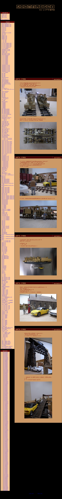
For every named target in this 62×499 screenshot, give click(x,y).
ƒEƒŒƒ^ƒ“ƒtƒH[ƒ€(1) (5, 124)
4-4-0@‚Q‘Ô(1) (4, 251)
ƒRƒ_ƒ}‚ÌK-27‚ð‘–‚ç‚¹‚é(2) (6, 278)
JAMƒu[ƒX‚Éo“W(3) (6, 190)
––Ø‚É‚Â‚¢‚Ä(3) (5, 334)
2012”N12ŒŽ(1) (5, 449)
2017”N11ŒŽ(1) (5, 402)
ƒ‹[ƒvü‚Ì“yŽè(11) (5, 48)
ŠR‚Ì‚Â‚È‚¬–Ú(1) (4, 194)
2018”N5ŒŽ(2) (5, 398)
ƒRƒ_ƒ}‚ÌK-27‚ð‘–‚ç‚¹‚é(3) (6, 277)
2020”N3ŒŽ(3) (5, 378)
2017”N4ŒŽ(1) (5, 407)
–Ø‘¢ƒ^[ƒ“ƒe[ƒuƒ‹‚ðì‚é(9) (7, 144)
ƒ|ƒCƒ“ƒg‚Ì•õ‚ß (5, 330)
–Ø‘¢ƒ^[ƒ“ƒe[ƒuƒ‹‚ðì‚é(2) (7, 151)
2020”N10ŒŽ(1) (5, 372)
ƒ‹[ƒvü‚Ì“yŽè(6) (5, 59)
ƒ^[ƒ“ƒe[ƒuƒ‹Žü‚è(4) (5, 216)
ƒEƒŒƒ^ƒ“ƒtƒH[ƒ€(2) (5, 123)
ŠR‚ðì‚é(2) (4, 230)
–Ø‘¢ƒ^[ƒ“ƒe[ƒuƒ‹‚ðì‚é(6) (7, 147)
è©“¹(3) (3, 262)
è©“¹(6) (3, 259)
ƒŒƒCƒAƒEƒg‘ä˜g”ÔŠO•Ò (6, 344)
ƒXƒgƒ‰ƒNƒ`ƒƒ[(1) (5, 160)
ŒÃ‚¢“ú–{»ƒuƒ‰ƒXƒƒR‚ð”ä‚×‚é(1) (8, 198)
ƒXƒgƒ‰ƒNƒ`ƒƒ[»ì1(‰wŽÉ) (7, 302)
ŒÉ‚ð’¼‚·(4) (4, 242)
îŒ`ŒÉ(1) (4, 288)
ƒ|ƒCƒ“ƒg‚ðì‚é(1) (5, 116)
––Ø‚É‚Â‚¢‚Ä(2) (5, 335)
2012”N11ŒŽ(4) (5, 450)
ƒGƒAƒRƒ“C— (5, 88)
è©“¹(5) (3, 260)
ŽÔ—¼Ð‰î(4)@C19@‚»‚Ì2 (7, 327)
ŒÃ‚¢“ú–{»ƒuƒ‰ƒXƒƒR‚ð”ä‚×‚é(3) (8, 196)
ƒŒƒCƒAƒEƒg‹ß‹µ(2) (5, 81)
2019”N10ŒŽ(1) (5, 383)
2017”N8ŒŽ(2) (5, 405)
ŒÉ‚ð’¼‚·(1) (4, 245)
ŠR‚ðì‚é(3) (4, 229)
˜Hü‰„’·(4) (4, 28)
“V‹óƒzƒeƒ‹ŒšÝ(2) (5, 121)
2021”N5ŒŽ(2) (5, 364)
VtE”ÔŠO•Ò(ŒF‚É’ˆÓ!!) (7, 297)
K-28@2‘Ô (4, 283)
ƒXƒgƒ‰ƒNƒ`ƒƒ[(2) (5, 159)
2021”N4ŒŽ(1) (5, 365)
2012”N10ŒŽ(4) (5, 451)
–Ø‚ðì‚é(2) (4, 33)
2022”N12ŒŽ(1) (5, 352)
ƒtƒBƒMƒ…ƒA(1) (4, 52)
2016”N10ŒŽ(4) (5, 411)
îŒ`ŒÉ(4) (4, 104)
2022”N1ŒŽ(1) (5, 356)
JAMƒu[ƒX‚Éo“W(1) (6, 192)
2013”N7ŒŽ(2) (5, 442)
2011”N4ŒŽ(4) (5, 470)
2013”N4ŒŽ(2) (5, 445)
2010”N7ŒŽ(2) (5, 479)
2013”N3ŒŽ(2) (5, 446)
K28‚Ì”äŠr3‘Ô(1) (4, 233)
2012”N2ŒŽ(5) (5, 459)
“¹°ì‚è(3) (4, 337)
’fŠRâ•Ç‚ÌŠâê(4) (5, 125)
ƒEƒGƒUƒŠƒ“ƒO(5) (5, 199)
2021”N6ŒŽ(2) (5, 363)
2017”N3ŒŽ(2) (5, 408)
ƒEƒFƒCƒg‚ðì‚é (4, 169)
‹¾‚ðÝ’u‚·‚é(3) (4, 127)
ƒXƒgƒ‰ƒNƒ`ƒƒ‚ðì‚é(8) (6, 50)
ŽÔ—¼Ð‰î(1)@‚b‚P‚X (6, 343)
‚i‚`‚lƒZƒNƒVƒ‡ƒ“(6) (5, 161)
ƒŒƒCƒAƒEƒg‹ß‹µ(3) (5, 80)
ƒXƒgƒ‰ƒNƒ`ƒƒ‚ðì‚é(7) (6, 65)
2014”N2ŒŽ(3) (5, 436)
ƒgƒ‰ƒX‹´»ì (4, 313)
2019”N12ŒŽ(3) (5, 381)
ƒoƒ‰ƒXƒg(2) (4, 266)
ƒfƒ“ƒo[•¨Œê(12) (5, 304)
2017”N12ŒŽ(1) (5, 401)
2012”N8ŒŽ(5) (5, 453)
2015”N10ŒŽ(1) (5, 423)
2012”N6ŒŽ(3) (5, 455)
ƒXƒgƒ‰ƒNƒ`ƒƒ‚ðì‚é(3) (6, 69)
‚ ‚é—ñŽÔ (3, 100)
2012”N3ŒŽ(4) (5, 458)
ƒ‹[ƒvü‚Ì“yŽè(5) (5, 60)
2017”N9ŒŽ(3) (5, 404)
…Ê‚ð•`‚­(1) (4, 120)
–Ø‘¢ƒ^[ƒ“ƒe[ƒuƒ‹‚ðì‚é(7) (7, 146)
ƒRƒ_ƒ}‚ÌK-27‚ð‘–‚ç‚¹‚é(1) (6, 279)
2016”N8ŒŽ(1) (5, 413)
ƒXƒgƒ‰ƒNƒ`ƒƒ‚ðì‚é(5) (6, 67)
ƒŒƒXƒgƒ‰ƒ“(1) (4, 168)
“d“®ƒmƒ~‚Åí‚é (4, 255)
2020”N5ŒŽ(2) (5, 376)
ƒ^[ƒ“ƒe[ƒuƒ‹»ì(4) (6, 306)
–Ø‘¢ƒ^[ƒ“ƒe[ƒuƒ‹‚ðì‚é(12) (7, 141)
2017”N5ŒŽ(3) (5, 406)
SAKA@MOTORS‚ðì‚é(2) (6, 25)
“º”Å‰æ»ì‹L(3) (5, 291)
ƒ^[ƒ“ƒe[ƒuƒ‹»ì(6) (6, 303)
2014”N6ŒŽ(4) (5, 434)
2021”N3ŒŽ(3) (5, 366)
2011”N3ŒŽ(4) (5, 471)
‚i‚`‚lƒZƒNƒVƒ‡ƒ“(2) (5, 165)
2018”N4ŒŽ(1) (5, 399)
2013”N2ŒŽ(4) (5, 447)
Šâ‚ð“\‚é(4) (3, 221)
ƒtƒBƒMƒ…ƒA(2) (4, 51)
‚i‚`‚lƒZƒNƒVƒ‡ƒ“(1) (5, 166)
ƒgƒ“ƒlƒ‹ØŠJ (4, 170)
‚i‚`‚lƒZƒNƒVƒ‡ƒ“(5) (5, 162)
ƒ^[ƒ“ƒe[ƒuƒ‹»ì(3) (6, 307)
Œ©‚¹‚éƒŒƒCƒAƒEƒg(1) (5, 182)
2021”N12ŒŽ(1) (5, 357)
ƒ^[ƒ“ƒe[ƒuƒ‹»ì (5, 309)
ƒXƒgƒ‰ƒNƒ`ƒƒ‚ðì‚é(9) (6, 49)
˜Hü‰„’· (3, 31)
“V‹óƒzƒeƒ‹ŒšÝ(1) (5, 122)
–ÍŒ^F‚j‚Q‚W (4, 17)
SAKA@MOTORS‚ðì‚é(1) (6, 26)
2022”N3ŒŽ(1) (5, 355)
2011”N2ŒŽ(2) (5, 472)
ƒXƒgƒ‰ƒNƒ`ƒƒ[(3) (5, 158)
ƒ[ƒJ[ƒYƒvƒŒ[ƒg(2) (6, 240)
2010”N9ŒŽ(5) (5, 477)
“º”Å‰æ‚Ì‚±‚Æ (4, 326)
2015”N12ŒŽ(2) (5, 421)
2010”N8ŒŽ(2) (5, 478)
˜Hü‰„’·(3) (4, 29)
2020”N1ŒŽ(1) (5, 380)
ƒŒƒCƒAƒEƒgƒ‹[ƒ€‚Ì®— (7, 117)
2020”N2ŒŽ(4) (5, 379)
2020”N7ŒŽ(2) (5, 374)
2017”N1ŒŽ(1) (5, 409)
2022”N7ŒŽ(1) (5, 354)
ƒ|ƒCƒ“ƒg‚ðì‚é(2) (5, 115)
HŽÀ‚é (3, 211)
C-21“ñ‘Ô (3, 171)
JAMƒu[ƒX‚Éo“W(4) (6, 189)
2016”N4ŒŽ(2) (5, 418)
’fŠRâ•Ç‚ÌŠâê (4, 172)
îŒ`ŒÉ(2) (4, 106)
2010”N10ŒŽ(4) (5, 476)
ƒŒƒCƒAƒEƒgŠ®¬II (6, 23)
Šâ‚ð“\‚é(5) (3, 220)
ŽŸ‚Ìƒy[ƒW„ (40, 493)
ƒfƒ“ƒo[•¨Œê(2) (4, 324)
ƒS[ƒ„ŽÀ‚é (4, 268)
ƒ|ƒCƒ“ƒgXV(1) (5, 140)
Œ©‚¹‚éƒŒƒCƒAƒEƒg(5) (5, 113)
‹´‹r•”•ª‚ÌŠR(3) (4, 206)
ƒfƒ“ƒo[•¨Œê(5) (4, 321)
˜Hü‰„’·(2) (4, 30)
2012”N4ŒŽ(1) (5, 457)
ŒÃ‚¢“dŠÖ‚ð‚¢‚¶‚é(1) (5, 258)
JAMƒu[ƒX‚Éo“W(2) (6, 191)
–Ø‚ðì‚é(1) (4, 34)
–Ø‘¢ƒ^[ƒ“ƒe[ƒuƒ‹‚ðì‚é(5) (7, 148)
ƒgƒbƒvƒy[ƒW (4, 14)
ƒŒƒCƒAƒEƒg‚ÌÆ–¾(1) (6, 54)
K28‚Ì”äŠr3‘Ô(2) (4, 232)
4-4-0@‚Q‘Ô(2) (4, 250)
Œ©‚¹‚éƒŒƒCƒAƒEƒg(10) (6, 82)
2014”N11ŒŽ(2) (5, 429)
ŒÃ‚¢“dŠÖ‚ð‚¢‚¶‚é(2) (5, 257)
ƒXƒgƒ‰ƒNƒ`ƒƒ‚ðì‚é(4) (6, 68)
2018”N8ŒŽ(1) (5, 395)
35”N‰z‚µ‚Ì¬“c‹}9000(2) (6, 209)
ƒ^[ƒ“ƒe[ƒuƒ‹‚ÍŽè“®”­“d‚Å (6, 114)
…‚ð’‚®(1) (4, 42)
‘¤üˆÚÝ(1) (4, 253)
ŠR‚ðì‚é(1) (4, 231)
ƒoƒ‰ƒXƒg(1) (4, 267)
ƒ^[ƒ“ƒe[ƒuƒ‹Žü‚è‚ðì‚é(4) (6, 44)
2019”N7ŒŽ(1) (5, 386)
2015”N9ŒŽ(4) (5, 424)
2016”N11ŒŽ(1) (5, 410)
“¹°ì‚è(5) (4, 275)
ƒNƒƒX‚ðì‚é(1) (5, 282)
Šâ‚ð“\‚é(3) (3, 222)
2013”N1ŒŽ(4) (5, 448)
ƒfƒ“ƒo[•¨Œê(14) (5, 298)
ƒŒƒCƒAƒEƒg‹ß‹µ (5, 101)
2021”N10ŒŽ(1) (5, 359)
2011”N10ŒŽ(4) (5, 464)
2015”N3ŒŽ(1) (5, 428)
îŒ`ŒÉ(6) (4, 102)
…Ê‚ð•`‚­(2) (4, 119)
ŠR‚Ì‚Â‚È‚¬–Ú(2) (4, 193)
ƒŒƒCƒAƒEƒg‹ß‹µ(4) (5, 79)
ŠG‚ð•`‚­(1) (3, 273)
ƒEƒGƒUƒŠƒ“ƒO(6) (5, 137)
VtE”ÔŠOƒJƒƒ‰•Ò (6, 332)
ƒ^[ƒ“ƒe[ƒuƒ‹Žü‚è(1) (5, 219)
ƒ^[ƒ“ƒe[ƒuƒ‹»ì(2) (6, 308)
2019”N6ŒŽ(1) (5, 387)
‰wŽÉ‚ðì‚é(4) (4, 35)
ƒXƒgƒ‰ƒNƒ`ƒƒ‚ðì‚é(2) (6, 70)
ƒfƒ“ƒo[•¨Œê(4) (4, 322)
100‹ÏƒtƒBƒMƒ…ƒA (5, 167)
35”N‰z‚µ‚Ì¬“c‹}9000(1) (6, 210)
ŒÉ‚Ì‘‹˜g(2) (3, 176)
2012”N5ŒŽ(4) (5, 456)
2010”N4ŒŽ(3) (5, 482)
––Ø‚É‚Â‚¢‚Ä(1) (5, 336)
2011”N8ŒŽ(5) (5, 466)
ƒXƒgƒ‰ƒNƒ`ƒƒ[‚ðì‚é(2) (6, 83)
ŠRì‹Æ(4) (3, 93)
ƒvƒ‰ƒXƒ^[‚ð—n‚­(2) (5, 227)
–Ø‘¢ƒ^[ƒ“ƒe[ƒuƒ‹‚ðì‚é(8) (7, 145)
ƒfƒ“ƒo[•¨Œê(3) (4, 323)
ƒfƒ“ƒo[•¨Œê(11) (5, 310)
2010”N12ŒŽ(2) (5, 474)
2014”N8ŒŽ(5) (5, 432)
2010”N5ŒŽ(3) (5, 481)
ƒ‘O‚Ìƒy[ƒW (31, 493)
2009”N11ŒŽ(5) (5, 488)
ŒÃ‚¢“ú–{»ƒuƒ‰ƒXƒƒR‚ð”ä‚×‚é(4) (8, 195)
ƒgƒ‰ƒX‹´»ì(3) (5, 311)
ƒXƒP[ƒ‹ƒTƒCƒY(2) (5, 91)
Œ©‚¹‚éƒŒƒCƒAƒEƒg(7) (5, 111)
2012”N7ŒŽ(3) (5, 454)
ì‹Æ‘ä (3, 254)
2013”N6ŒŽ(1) (5, 443)
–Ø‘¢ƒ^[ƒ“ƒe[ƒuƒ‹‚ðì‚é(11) (7, 142)
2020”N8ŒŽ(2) (5, 373)
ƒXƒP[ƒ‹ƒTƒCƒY (5, 92)
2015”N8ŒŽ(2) (5, 425)
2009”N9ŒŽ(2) (5, 490)
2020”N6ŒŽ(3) (5, 375)
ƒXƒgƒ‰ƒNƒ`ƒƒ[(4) (5, 157)
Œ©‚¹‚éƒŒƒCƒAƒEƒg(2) (5, 181)
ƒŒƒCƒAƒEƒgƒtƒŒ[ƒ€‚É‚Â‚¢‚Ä (7, 346)
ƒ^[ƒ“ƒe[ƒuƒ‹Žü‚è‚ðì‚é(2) (6, 46)
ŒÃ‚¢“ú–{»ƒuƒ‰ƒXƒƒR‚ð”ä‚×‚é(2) (8, 197)
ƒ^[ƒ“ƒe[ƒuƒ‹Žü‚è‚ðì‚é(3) (6, 45)
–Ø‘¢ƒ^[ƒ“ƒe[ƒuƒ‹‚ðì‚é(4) (7, 149)
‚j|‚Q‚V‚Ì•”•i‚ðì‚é (5, 98)
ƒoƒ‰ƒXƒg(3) (4, 265)
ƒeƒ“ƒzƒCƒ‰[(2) (5, 214)
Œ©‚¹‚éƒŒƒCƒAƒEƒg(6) (5, 112)
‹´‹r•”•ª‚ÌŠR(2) (4, 207)
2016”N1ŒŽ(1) (5, 420)
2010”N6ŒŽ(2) (5, 480)
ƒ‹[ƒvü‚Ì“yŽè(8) (5, 57)
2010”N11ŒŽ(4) (5, 475)
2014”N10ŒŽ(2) (5, 430)
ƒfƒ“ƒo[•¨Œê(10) (5, 314)
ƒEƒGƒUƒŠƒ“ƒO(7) (5, 136)
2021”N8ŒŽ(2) (5, 361)
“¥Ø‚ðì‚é (4, 78)
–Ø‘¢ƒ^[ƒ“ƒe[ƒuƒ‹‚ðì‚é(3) (7, 150)
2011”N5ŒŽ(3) (5, 469)
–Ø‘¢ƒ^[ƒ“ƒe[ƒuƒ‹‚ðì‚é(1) (7, 152)
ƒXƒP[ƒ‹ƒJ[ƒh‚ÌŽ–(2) (6, 128)
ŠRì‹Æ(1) (3, 96)
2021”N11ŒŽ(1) (5, 358)
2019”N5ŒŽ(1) (5, 388)
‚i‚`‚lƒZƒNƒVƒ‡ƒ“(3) (5, 164)
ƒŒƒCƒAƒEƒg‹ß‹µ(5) (5, 77)
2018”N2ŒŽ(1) (5, 400)
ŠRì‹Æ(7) (3, 74)
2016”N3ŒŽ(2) (5, 419)
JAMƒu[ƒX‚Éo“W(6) (6, 187)
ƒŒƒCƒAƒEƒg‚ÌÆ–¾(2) (6, 53)
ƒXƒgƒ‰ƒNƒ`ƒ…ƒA (5, 97)
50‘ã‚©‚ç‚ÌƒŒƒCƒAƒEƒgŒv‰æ (7, 348)
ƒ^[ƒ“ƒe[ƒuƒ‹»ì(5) (6, 305)
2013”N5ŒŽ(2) (5, 444)
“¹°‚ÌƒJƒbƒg (4, 345)
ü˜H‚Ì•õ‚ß (4, 331)
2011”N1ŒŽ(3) (5, 473)
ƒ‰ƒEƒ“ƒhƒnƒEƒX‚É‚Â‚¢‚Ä (6, 328)
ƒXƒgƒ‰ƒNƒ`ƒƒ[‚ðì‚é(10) (6, 32)
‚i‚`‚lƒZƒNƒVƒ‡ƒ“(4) (5, 163)
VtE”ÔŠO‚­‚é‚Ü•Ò (5, 333)
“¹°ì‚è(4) (4, 276)
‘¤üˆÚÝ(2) (4, 252)
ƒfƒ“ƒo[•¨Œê (4, 325)
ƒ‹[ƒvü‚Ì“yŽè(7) (5, 58)
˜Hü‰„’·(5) (4, 27)
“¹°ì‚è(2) (4, 338)
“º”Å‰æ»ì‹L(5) (5, 289)
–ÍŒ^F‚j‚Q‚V (4, 16)
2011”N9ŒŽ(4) (5, 465)
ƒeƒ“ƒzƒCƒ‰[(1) (5, 215)
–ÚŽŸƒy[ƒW (4, 15)
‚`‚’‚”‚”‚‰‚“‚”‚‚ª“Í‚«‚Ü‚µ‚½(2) (7, 138)
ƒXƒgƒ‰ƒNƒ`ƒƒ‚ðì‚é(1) (6, 71)
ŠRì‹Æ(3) (3, 94)
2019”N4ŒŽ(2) (5, 389)
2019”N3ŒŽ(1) (5, 390)
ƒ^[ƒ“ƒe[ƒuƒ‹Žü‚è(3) (5, 217)
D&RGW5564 (4, 280)
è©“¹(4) (3, 261)
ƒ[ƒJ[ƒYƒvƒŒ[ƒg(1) (6, 241)
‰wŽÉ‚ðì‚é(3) (4, 36)
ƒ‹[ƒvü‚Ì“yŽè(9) (5, 56)
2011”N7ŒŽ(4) (5, 467)
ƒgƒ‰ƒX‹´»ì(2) (5, 312)
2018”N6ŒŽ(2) (5, 397)
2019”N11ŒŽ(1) (5, 382)
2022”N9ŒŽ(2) (5, 353)
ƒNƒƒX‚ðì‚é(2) (5, 281)
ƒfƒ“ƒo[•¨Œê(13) (5, 301)
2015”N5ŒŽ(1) (5, 427)
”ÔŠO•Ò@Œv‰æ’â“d (5, 286)
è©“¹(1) (3, 264)
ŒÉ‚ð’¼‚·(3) (4, 243)
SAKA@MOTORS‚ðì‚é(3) (6, 24)
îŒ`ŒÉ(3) (4, 105)
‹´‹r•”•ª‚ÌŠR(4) (4, 205)
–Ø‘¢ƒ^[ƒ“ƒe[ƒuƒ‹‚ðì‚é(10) (7, 143)
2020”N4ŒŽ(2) (5, 377)
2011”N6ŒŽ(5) (5, 468)
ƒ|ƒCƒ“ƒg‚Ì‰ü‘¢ (4, 329)
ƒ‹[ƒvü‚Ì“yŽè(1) (5, 72)
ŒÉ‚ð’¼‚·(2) (4, 244)
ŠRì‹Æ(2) (3, 95)
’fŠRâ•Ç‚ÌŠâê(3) (5, 129)
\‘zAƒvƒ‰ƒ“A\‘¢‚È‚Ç (6, 347)
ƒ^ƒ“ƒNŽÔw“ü (4, 299)
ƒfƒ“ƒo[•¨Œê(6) (4, 320)
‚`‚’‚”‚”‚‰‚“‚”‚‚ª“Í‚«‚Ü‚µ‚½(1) (7, 139)
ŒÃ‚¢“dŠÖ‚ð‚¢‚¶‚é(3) (5, 256)
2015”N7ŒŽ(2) (5, 426)
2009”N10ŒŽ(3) (5, 489)
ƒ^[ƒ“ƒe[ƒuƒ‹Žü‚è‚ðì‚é (6, 47)
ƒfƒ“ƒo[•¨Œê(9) (4, 315)
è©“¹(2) (3, 263)
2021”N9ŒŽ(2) (5, 360)
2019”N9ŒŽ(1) (5, 384)
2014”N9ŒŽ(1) (5, 431)
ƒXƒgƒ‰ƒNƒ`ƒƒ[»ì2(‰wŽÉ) (7, 300)
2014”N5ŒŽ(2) (5, 435)
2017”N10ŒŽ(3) (5, 403)
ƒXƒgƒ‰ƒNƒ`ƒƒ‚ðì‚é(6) (6, 66)
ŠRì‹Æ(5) (3, 76)
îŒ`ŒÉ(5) (4, 103)
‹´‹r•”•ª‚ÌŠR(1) (4, 208)
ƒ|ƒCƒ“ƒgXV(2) (5, 134)
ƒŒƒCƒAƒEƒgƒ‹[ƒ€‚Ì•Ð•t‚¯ (6, 173)
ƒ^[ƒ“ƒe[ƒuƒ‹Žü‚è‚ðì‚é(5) (6, 43)
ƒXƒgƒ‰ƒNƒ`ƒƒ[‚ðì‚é (6, 118)
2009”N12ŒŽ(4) (5, 487)
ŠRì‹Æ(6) (3, 75)
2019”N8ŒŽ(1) (5, 385)
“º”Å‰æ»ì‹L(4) (5, 290)
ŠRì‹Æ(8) (3, 73)
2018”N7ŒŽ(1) (5, 396)
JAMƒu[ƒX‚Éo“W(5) (6, 188)
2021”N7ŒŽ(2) (5, 362)
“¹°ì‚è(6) (4, 274)
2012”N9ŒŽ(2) (5, 452)
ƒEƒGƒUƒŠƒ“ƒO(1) (5, 204)
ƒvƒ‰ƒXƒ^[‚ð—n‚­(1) (5, 228)
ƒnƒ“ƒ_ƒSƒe (4, 99)
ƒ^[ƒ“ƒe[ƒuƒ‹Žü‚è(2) (5, 218)
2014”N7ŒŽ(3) (5, 433)
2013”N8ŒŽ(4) (5, 441)
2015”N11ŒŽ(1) (5, 422)
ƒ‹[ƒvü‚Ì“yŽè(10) (5, 55)
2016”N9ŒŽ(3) (5, 412)
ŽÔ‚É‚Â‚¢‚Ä (4, 126)
